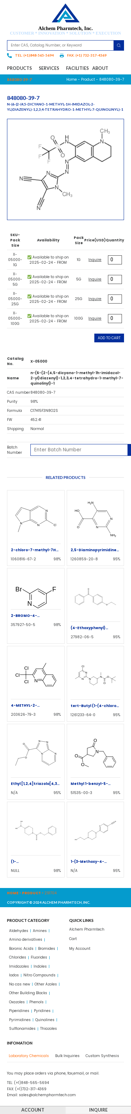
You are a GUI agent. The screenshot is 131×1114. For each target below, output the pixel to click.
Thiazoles (48, 1028)
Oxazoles (17, 1002)
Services (51, 68)
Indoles (40, 966)
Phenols (36, 1002)
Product (88, 79)
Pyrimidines (20, 1019)
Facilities (77, 68)
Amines (40, 930)
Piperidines (19, 1010)
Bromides (46, 948)
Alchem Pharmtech (86, 929)
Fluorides (39, 957)
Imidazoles (19, 966)
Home (71, 79)
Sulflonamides (22, 1028)
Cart (73, 938)
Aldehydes (18, 930)
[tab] (28, 1055)
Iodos (14, 975)
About (100, 68)
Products (21, 68)
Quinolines (44, 1019)
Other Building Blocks (28, 993)
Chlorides (17, 957)
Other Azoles (46, 984)
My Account (79, 948)
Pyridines (42, 1010)
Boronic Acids (21, 948)
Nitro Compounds (39, 975)
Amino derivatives (25, 939)
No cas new (19, 984)
